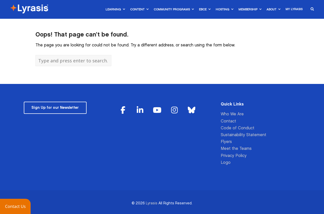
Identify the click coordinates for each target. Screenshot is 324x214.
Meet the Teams (236, 149)
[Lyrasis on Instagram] (174, 110)
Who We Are (232, 114)
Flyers (226, 142)
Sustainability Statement (243, 135)
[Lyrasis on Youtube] (157, 110)
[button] (15, 206)
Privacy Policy (234, 156)
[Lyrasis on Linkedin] (140, 110)
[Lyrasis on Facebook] (123, 110)
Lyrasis (151, 203)
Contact (228, 121)
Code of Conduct (237, 128)
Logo (226, 163)
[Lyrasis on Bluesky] (191, 110)
